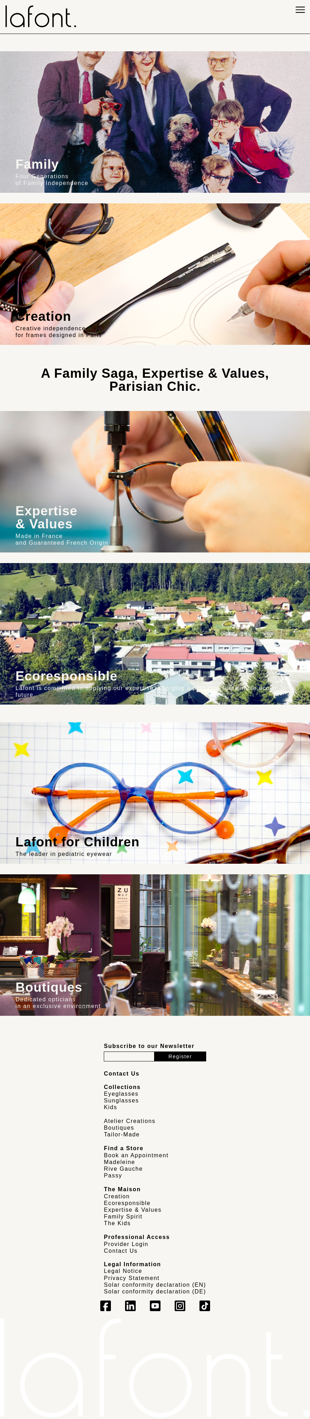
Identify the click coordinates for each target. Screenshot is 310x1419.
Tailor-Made (122, 1134)
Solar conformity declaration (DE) (155, 1291)
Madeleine (119, 1162)
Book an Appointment (136, 1155)
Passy (113, 1175)
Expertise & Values (133, 1210)
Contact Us (120, 1251)
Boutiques (119, 1128)
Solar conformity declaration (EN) (155, 1285)
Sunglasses (121, 1100)
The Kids (117, 1223)
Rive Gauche (123, 1169)
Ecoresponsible (127, 1203)
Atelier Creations (129, 1121)
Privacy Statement (131, 1278)
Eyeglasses (121, 1094)
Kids (110, 1107)
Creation (117, 1196)
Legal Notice (123, 1271)
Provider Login (126, 1244)
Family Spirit (123, 1217)
